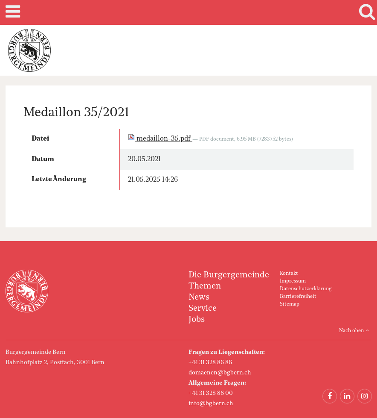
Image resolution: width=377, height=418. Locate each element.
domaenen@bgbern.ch (219, 373)
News (198, 297)
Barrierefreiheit (298, 296)
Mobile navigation (11, 12)
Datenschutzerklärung (305, 288)
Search (365, 12)
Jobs (196, 319)
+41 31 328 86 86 (210, 362)
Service (202, 308)
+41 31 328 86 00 (210, 393)
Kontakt (289, 273)
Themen (204, 286)
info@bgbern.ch (210, 403)
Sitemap (289, 304)
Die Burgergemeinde (228, 275)
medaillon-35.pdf (160, 138)
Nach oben (351, 330)
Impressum (293, 281)
